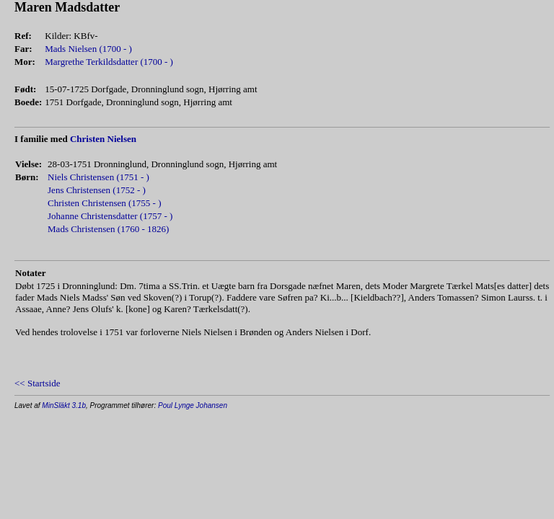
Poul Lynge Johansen (192, 405)
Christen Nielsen (103, 138)
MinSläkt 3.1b (64, 405)
